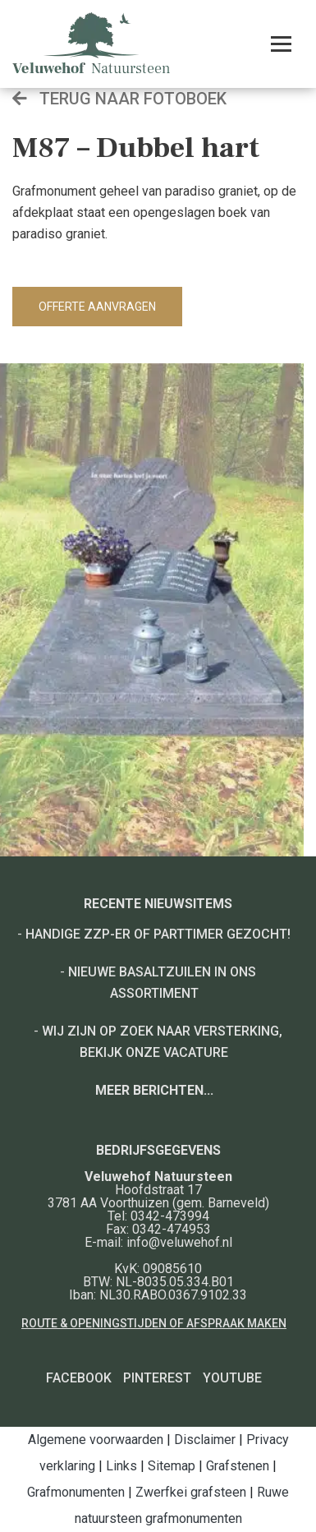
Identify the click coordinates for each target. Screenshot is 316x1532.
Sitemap (171, 1466)
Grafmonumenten (76, 1492)
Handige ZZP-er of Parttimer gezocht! (158, 934)
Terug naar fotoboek (119, 98)
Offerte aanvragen (97, 306)
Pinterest (157, 1378)
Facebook (79, 1378)
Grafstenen (237, 1466)
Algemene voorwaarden (95, 1439)
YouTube (232, 1378)
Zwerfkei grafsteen (190, 1492)
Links (121, 1466)
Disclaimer (205, 1439)
